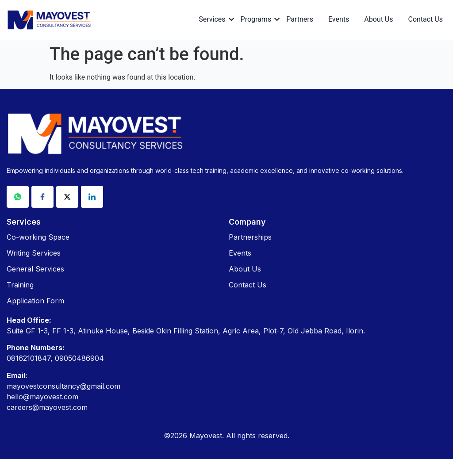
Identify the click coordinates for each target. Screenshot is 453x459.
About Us (378, 19)
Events (338, 19)
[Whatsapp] (18, 197)
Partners (299, 19)
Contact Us (425, 19)
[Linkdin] (92, 197)
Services (213, 19)
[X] (67, 197)
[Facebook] (42, 197)
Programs (258, 19)
